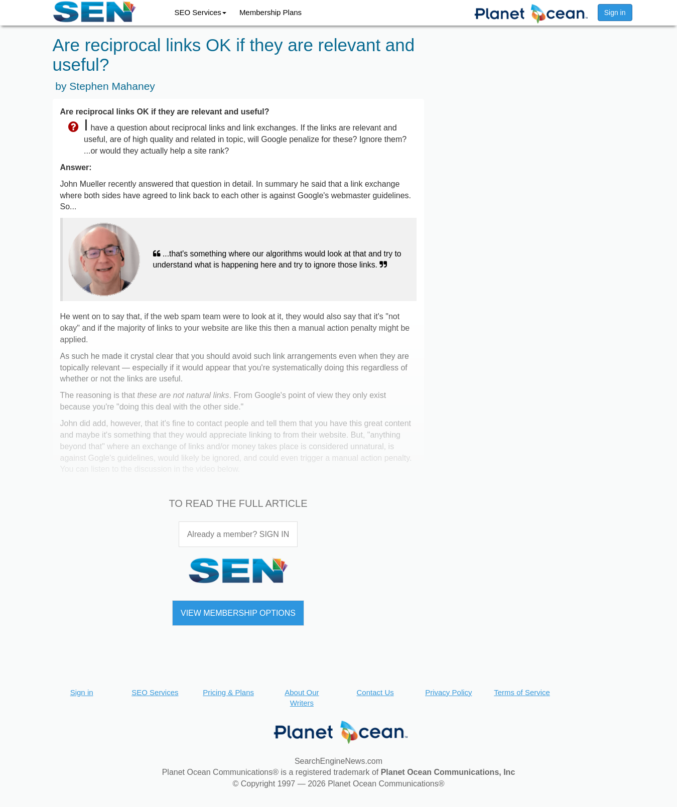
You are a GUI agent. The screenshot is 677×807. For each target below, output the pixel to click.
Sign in (615, 13)
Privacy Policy (448, 692)
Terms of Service (522, 692)
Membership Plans (270, 12)
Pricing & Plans (228, 692)
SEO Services (200, 12)
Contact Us (375, 692)
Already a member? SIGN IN (238, 534)
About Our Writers (302, 697)
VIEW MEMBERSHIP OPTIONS (238, 613)
